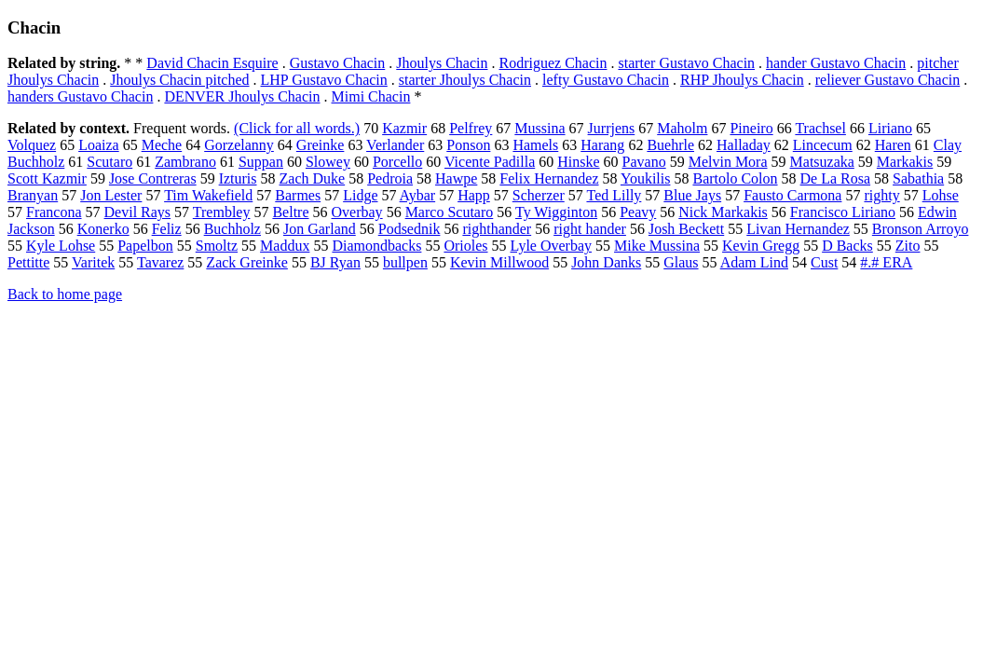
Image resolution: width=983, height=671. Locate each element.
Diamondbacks (376, 245)
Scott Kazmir (47, 178)
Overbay (357, 212)
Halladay (744, 145)
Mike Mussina (657, 245)
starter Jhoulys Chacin (465, 80)
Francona (54, 212)
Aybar (418, 195)
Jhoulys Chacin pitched (179, 80)
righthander (496, 229)
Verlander (395, 145)
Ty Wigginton (556, 212)
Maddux (284, 245)
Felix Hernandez (548, 178)
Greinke (320, 145)
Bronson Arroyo (920, 229)
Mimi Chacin (371, 96)
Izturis (238, 178)
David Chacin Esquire (212, 63)
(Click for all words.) (297, 128)
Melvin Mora (728, 162)
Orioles (465, 245)
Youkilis (646, 178)
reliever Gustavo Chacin (888, 80)
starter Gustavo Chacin (686, 63)
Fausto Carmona (792, 195)
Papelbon (145, 245)
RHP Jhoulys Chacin (742, 80)
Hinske (578, 162)
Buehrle (670, 145)
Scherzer (538, 195)
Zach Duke (313, 178)
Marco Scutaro (449, 212)
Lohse (940, 195)
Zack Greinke (247, 262)
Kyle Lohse (60, 245)
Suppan (261, 162)
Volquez (31, 145)
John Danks (606, 262)
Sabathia (918, 178)
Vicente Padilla (489, 162)
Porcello (397, 162)
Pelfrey (470, 128)
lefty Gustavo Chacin (605, 80)
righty (881, 195)
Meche (162, 145)
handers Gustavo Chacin (80, 96)
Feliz (167, 229)
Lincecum (823, 145)
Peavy (638, 212)
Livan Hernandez (798, 229)
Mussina (539, 128)
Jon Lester (111, 195)
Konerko (103, 229)
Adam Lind (754, 262)
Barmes (298, 195)
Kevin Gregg (760, 245)
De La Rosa (835, 178)
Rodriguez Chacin (553, 63)
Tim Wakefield (208, 195)
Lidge (360, 195)
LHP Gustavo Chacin (324, 80)
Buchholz (232, 229)
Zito (908, 245)
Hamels (535, 145)
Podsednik (409, 229)
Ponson (468, 145)
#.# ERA (886, 262)
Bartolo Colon (734, 178)
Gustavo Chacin (338, 63)
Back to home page (64, 294)
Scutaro (109, 162)
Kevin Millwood (499, 262)
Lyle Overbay (552, 245)
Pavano (644, 162)
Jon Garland (319, 229)
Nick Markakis (723, 212)
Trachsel (820, 128)
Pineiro (751, 128)
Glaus (680, 262)
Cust (824, 262)
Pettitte (28, 262)
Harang (602, 145)
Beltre (290, 212)
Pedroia (390, 178)
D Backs (847, 245)
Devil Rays (137, 212)
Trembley (222, 212)
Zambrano (185, 162)
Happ (473, 195)
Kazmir (404, 128)
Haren (893, 145)
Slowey (328, 162)
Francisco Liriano (842, 212)
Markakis (905, 162)
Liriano (890, 128)
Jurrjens (611, 128)
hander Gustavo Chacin (836, 63)
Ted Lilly (613, 195)
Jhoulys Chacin (441, 63)
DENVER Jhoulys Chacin (242, 96)
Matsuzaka (822, 162)
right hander (589, 229)
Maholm (682, 128)
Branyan (32, 195)
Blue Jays (692, 195)
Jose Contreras (153, 178)
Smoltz (217, 245)
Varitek (93, 262)
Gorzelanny (239, 145)
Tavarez (160, 262)
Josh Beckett (686, 229)
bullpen (405, 262)
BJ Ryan (335, 262)
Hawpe (456, 178)
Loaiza (98, 145)
